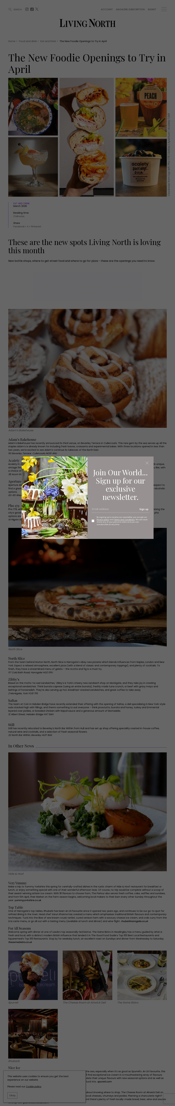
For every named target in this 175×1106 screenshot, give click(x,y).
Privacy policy (103, 519)
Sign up (143, 509)
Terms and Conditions (124, 519)
